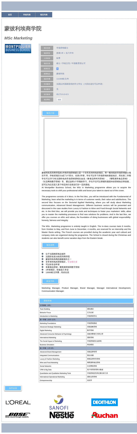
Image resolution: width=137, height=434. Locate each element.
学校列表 (27, 15)
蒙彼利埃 (60, 73)
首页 (10, 15)
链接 (59, 99)
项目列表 (44, 15)
